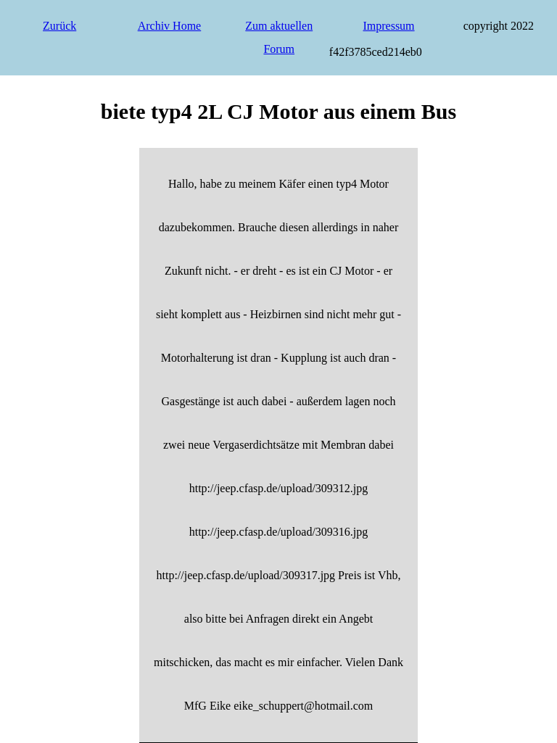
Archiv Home (170, 26)
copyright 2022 (498, 26)
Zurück (59, 26)
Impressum (388, 26)
